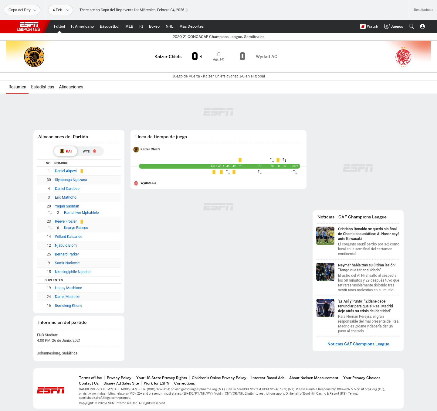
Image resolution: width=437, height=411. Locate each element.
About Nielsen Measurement (313, 377)
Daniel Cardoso (67, 189)
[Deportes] (22, 10)
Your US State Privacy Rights (161, 377)
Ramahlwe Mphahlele (81, 213)
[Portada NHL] (169, 26)
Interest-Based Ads (267, 377)
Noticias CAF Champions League (358, 344)
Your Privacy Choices (361, 377)
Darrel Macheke (67, 297)
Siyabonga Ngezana (71, 180)
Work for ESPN (156, 383)
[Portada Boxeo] (154, 26)
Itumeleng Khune (68, 305)
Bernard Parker (67, 254)
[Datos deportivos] (60, 10)
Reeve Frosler (66, 221)
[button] (411, 26)
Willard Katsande (68, 237)
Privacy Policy (119, 377)
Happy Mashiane (68, 288)
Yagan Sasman (67, 206)
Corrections (184, 383)
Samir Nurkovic (67, 263)
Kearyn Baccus (76, 228)
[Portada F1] (141, 26)
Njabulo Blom (66, 245)
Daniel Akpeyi (66, 171)
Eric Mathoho (65, 197)
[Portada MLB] (129, 26)
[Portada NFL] (82, 26)
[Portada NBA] (109, 26)
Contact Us (89, 383)
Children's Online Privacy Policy (219, 377)
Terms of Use (90, 377)
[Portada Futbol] (59, 26)
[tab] (65, 151)
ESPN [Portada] (28, 26)
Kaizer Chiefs (151, 149)
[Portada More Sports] (191, 26)
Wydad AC (148, 183)
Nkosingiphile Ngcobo (72, 272)
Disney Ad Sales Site (121, 383)
